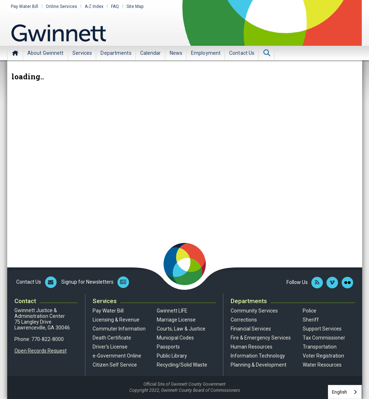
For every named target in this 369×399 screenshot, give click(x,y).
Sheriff (311, 320)
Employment (206, 53)
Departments (116, 53)
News (176, 53)
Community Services (254, 311)
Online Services (61, 6)
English (339, 392)
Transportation (320, 347)
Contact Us (241, 53)
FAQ (115, 6)
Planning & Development (258, 365)
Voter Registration (323, 356)
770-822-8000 (47, 339)
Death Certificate (112, 338)
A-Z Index (94, 6)
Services (82, 53)
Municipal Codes (175, 338)
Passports (168, 347)
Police (309, 311)
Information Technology (258, 356)
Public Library (172, 356)
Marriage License (176, 320)
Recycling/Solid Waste (182, 365)
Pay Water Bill (24, 6)
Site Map (134, 6)
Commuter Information (119, 329)
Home (15, 53)
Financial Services (251, 329)
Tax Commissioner (324, 338)
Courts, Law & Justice (181, 329)
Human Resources (251, 347)
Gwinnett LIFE (172, 311)
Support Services (322, 329)
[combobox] (345, 392)
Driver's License (110, 347)
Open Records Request (40, 351)
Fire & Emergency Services (261, 338)
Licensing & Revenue (116, 320)
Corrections (244, 320)
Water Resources (322, 365)
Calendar (150, 53)
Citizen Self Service (115, 365)
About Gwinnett (45, 53)
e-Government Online (117, 356)
